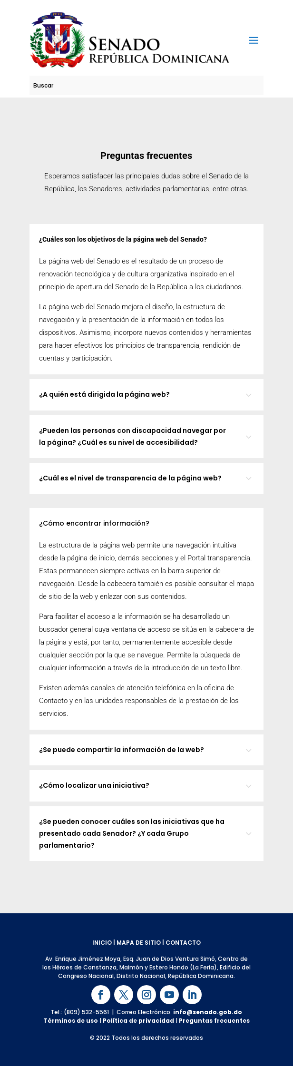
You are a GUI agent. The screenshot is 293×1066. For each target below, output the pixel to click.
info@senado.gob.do (207, 1012)
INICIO (102, 943)
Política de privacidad (138, 1021)
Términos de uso (70, 1021)
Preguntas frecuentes (214, 1021)
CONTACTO (183, 943)
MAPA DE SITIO (139, 943)
